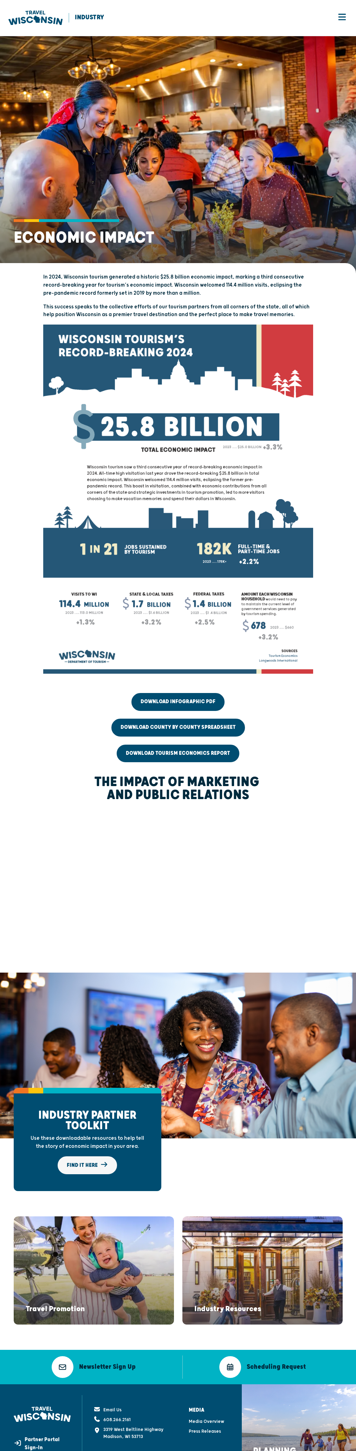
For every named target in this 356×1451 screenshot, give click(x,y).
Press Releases (205, 1414)
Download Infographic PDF (178, 702)
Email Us (107, 1392)
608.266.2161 (112, 1401)
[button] (55, 1293)
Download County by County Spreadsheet (178, 728)
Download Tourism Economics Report (178, 753)
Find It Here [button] (87, 1165)
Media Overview (206, 1404)
